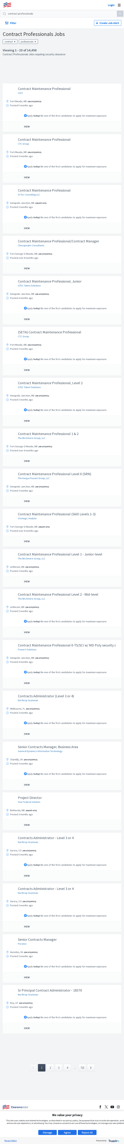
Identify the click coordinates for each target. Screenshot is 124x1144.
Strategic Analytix (27, 518)
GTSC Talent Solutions (29, 285)
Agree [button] (67, 1132)
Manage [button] (47, 1132)
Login (111, 5)
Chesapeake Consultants (31, 245)
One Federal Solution (29, 802)
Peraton (22, 943)
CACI (20, 93)
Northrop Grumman (28, 700)
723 (82, 1067)
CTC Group (23, 143)
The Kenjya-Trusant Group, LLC (34, 478)
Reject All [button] (87, 1132)
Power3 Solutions (27, 649)
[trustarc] (113, 1140)
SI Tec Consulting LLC (29, 194)
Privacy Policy (10, 1140)
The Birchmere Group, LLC (31, 438)
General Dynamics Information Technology (40, 751)
